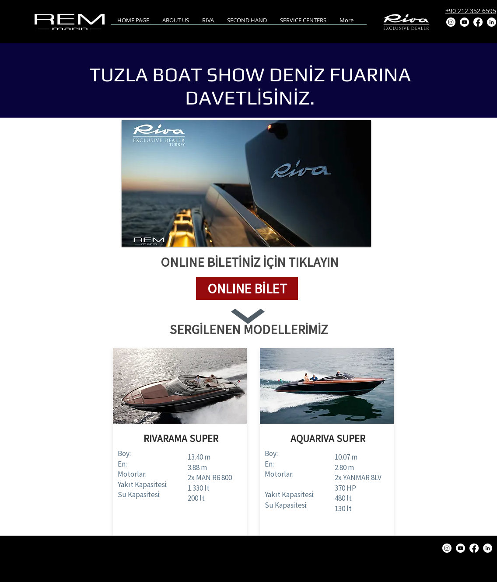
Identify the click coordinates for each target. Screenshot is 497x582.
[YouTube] (464, 22)
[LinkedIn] (491, 22)
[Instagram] (450, 22)
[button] (247, 288)
